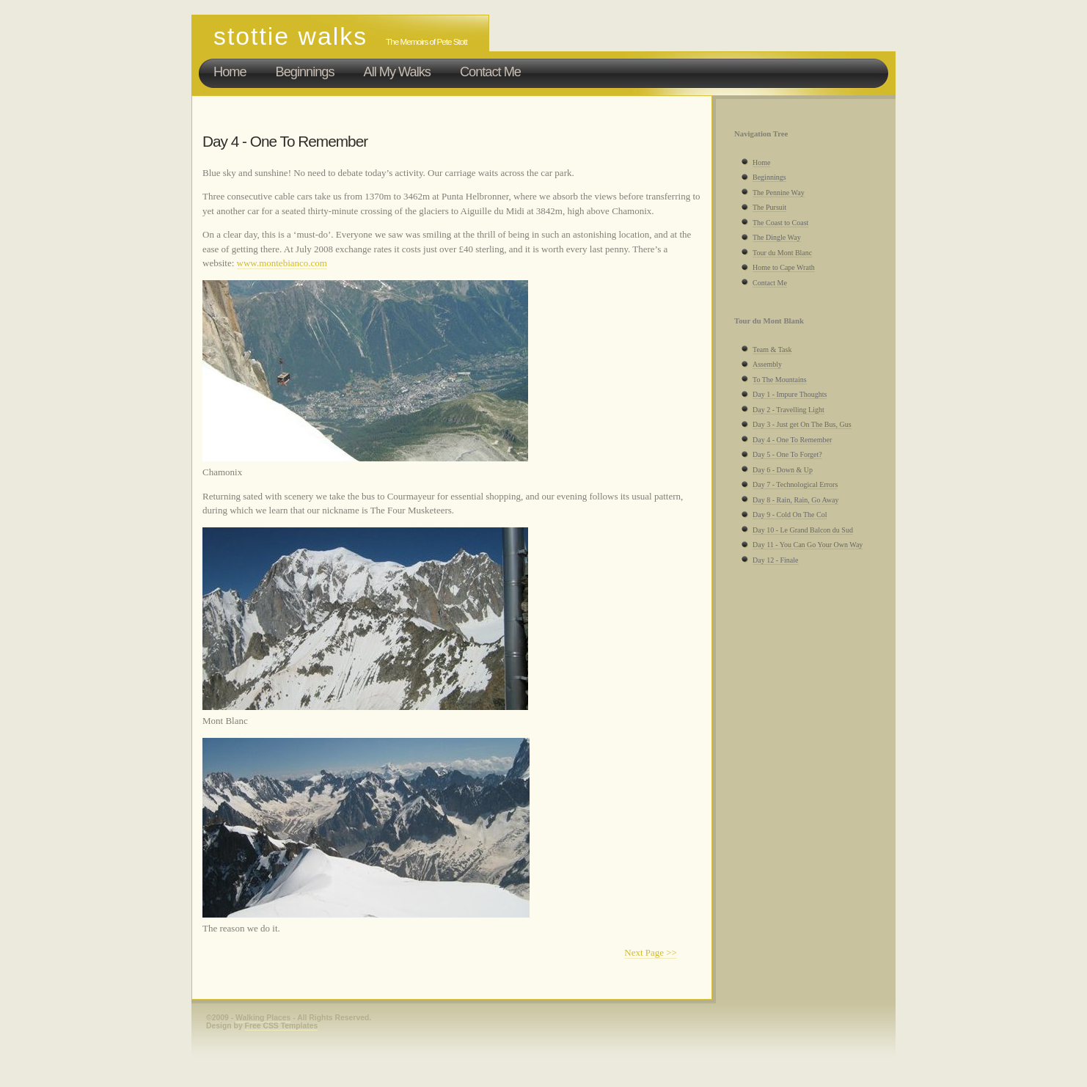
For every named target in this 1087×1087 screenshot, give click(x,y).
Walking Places (262, 1018)
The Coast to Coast (780, 223)
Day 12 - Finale (776, 560)
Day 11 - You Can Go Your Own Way (808, 545)
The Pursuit (769, 207)
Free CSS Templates (281, 1026)
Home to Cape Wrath (784, 267)
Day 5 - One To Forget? (787, 454)
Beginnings (305, 72)
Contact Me (490, 72)
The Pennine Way (779, 193)
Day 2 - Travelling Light (788, 410)
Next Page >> (650, 952)
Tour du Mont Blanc (782, 253)
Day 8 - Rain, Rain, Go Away (795, 500)
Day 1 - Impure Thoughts (790, 394)
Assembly (767, 364)
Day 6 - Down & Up (783, 470)
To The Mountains (780, 380)
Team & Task (772, 349)
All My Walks (397, 72)
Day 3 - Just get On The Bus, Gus (802, 424)
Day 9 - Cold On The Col (790, 514)
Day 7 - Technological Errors (795, 484)
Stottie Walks (290, 36)
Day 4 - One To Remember (792, 440)
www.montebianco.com (282, 262)
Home (229, 72)
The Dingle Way (777, 237)
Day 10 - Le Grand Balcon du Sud (803, 530)
